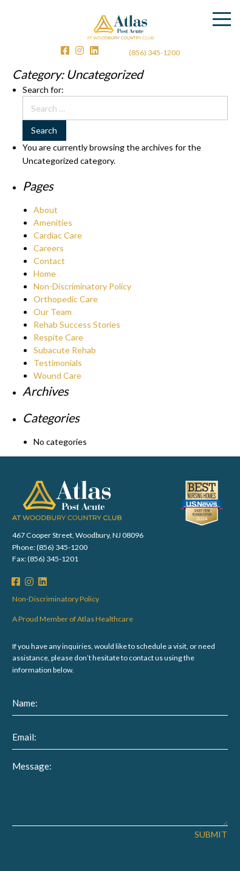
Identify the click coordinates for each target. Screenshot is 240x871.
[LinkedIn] (94, 50)
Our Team (52, 312)
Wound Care (57, 375)
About (45, 210)
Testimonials (57, 363)
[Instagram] (79, 50)
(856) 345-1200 (154, 52)
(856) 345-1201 (52, 558)
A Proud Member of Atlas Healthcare (72, 618)
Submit (210, 834)
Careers (48, 248)
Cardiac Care (57, 235)
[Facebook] (65, 50)
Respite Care (58, 337)
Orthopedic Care (65, 299)
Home (44, 273)
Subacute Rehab (64, 350)
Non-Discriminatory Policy (82, 286)
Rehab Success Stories (76, 324)
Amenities (52, 222)
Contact (49, 261)
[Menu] (222, 19)
